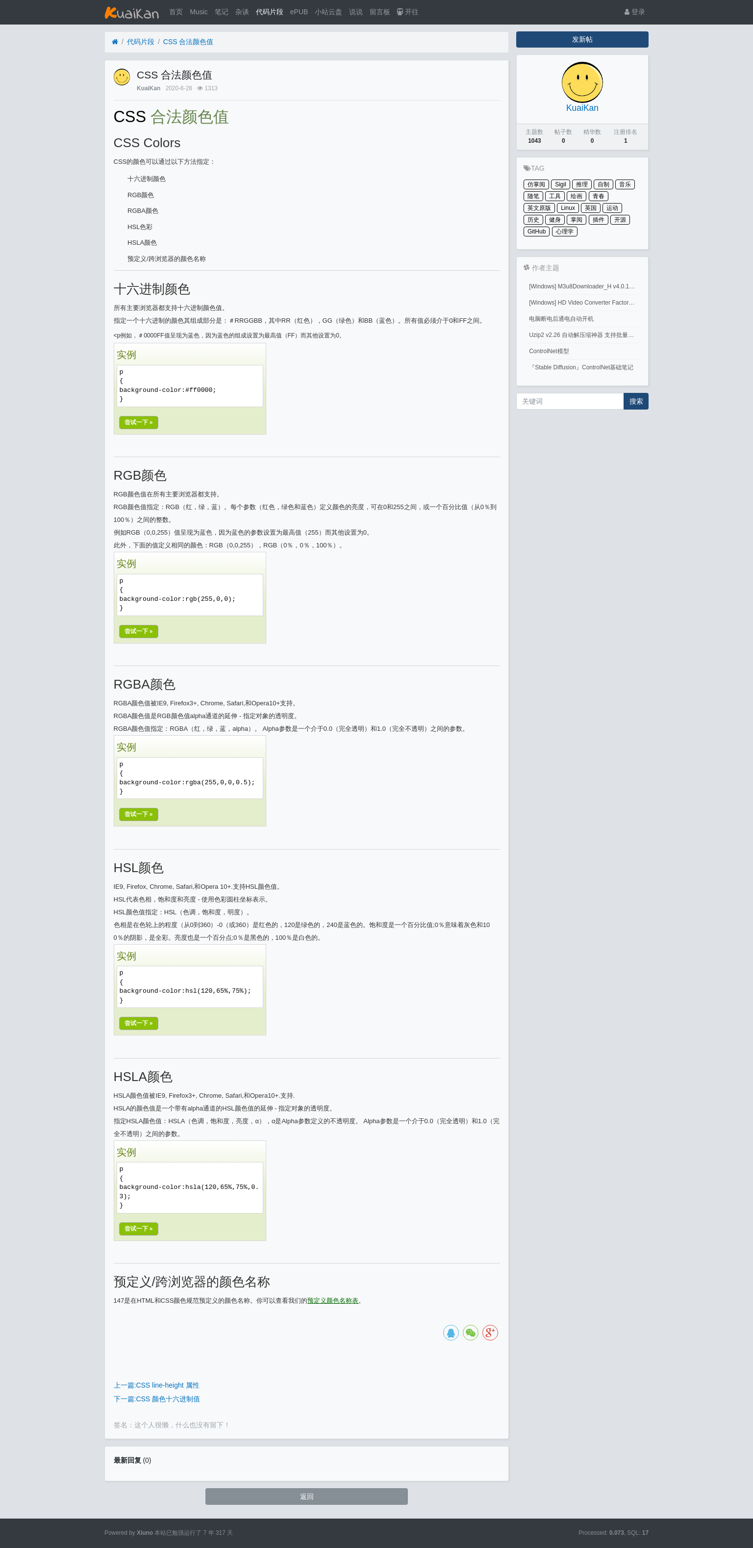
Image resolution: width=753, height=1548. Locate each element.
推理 (582, 184)
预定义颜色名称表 (332, 1300)
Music (199, 12)
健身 (555, 219)
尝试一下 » (139, 422)
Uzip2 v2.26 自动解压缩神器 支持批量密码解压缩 (584, 335)
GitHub (536, 231)
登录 (635, 12)
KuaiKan (148, 88)
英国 (591, 208)
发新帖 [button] (582, 39)
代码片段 (269, 12)
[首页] (115, 42)
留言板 (380, 12)
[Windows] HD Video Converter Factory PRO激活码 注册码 (584, 302)
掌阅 (576, 219)
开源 (620, 219)
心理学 (565, 231)
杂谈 (242, 12)
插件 (598, 219)
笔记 (221, 12)
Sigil (560, 184)
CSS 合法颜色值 (188, 42)
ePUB (299, 12)
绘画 (576, 196)
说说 (356, 12)
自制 (603, 184)
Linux (568, 208)
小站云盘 (328, 12)
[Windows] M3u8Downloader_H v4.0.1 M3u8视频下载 (584, 286)
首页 (176, 12)
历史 (533, 219)
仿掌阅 (536, 184)
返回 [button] (307, 1496)
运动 (612, 208)
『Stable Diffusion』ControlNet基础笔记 (581, 367)
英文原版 (539, 208)
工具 (555, 196)
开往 (408, 12)
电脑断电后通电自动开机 (561, 318)
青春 (598, 196)
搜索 (636, 401)
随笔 (533, 196)
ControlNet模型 (549, 351)
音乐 (625, 184)
